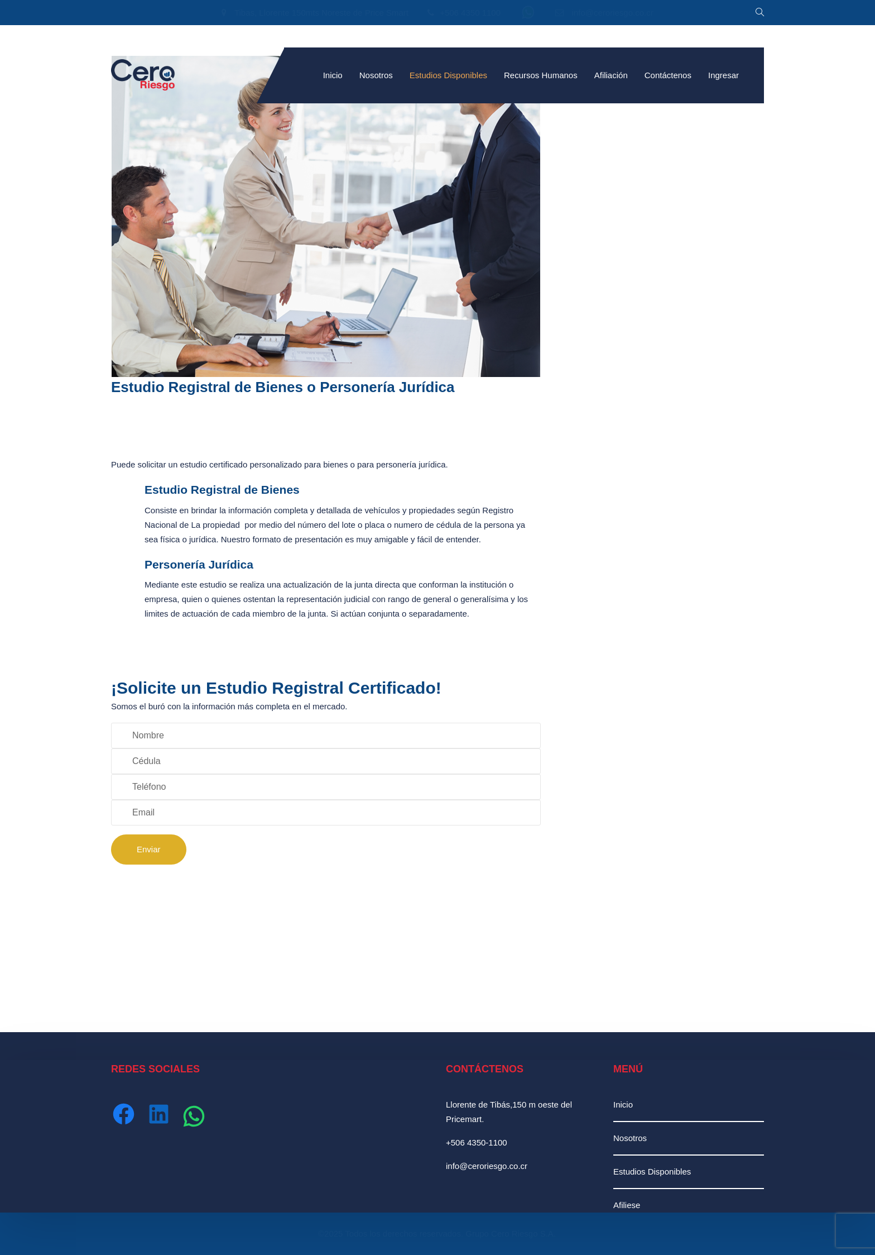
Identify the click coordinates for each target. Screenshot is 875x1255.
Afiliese (626, 1205)
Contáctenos (668, 75)
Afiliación (611, 75)
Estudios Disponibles (448, 75)
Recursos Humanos (541, 75)
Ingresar (723, 75)
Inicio (333, 75)
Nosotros (376, 75)
